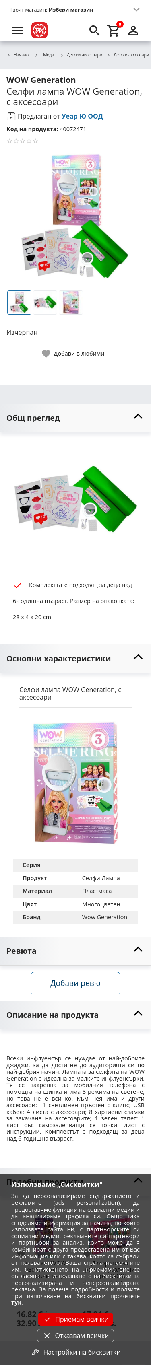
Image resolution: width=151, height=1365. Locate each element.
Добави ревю (75, 983)
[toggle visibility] (75, 418)
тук (16, 1302)
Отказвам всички (75, 1335)
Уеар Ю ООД (82, 116)
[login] (133, 30)
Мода (44, 55)
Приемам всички (75, 1319)
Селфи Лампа (101, 878)
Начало (17, 55)
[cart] (114, 30)
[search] (95, 30)
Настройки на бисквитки (75, 1352)
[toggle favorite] (73, 354)
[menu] (18, 30)
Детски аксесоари (81, 55)
